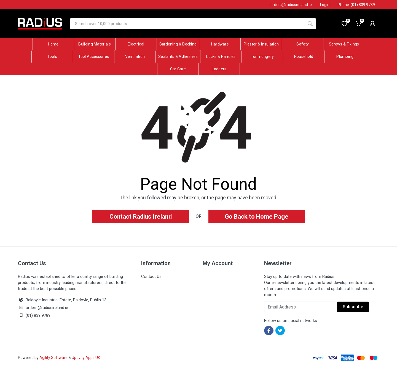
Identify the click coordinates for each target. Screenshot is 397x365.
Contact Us (151, 276)
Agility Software (53, 357)
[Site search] (187, 23)
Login (324, 4)
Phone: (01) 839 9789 (356, 4)
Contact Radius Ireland (140, 216)
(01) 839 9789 (34, 315)
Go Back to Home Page (256, 216)
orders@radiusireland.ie (47, 307)
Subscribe (353, 306)
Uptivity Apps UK (86, 357)
